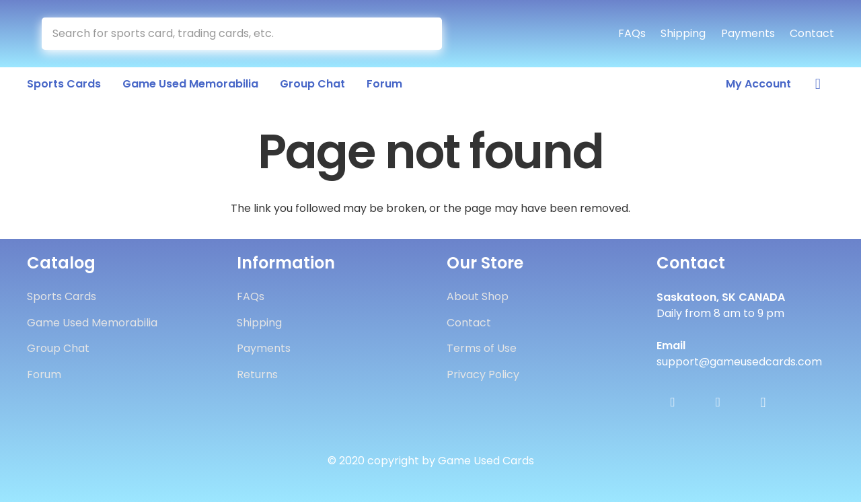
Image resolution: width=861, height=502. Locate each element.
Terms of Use (482, 348)
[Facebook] (673, 402)
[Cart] (818, 84)
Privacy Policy (483, 374)
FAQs (632, 33)
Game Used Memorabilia (92, 322)
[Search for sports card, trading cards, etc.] (241, 33)
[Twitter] (718, 402)
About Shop (478, 296)
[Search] (426, 34)
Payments (748, 33)
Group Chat (58, 348)
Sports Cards (61, 296)
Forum (44, 374)
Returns (257, 374)
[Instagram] (763, 402)
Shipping (683, 33)
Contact (812, 33)
